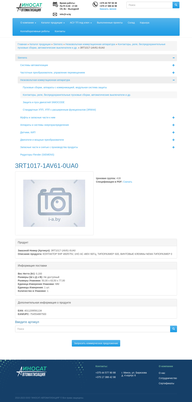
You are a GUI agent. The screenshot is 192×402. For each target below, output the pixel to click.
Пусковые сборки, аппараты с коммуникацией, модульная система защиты (65, 87)
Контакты (60, 31)
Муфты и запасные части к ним (98, 117)
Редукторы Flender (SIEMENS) (37, 154)
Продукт (23, 242)
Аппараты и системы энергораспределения (98, 124)
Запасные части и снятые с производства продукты (98, 147)
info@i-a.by (65, 14)
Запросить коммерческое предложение (96, 343)
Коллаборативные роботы (35, 31)
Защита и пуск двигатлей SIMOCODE (44, 102)
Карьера (144, 22)
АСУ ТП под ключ (81, 22)
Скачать (127, 181)
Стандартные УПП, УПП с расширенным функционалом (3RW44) (59, 109)
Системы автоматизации (98, 65)
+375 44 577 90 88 (106, 372)
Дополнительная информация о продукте (44, 302)
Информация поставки (32, 265)
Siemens (58, 44)
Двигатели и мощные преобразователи (98, 139)
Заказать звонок (108, 9)
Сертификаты (166, 383)
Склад (131, 22)
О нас (162, 373)
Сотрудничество (168, 378)
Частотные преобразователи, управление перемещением (98, 72)
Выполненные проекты (110, 22)
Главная (22, 44)
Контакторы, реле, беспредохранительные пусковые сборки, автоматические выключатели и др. (77, 94)
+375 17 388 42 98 (108, 6)
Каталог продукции (53, 22)
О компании (28, 22)
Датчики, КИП (98, 132)
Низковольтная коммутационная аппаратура (90, 44)
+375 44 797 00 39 (108, 3)
